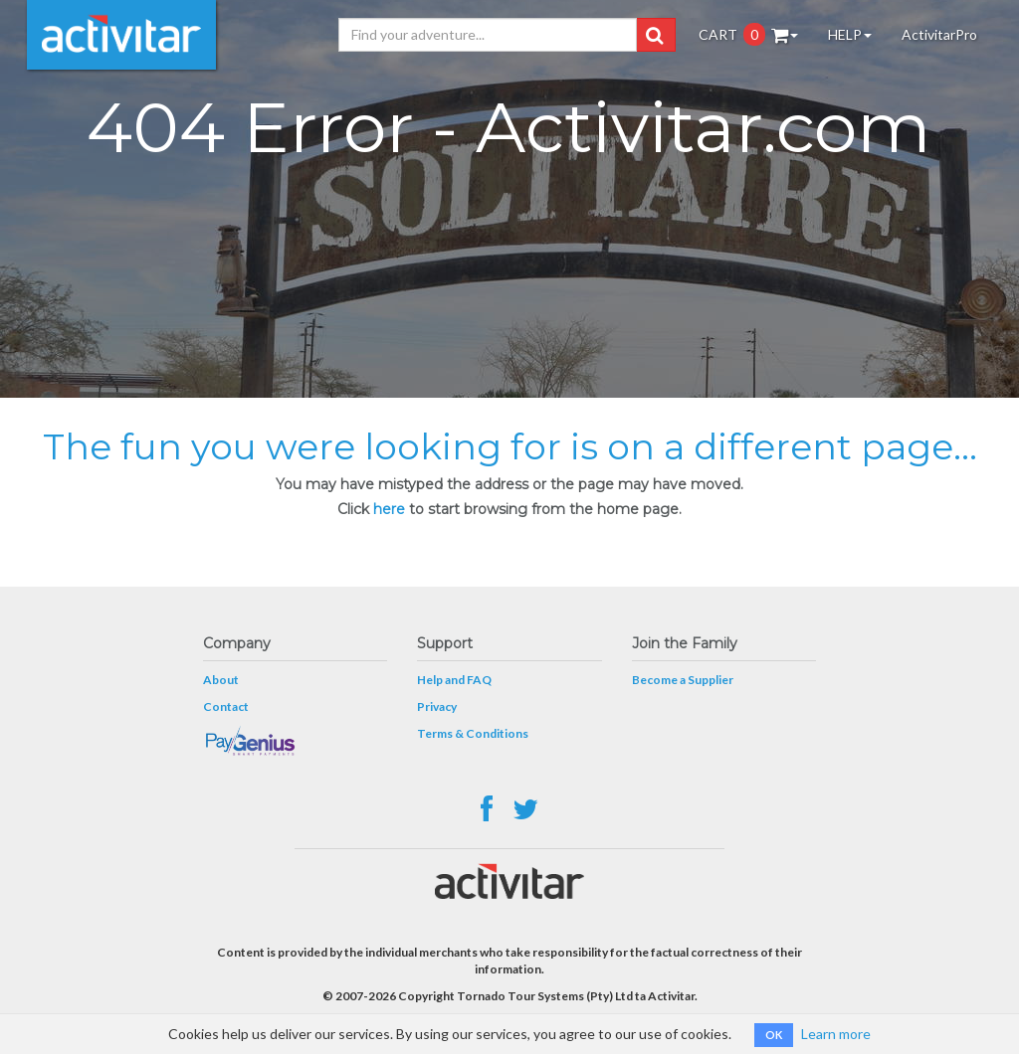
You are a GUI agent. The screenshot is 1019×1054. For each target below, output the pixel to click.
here (389, 509)
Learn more (836, 1033)
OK (773, 1034)
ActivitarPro (939, 34)
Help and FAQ (454, 679)
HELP (850, 34)
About (221, 679)
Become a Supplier (682, 679)
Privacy (437, 706)
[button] (654, 35)
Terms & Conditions (472, 733)
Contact (226, 706)
